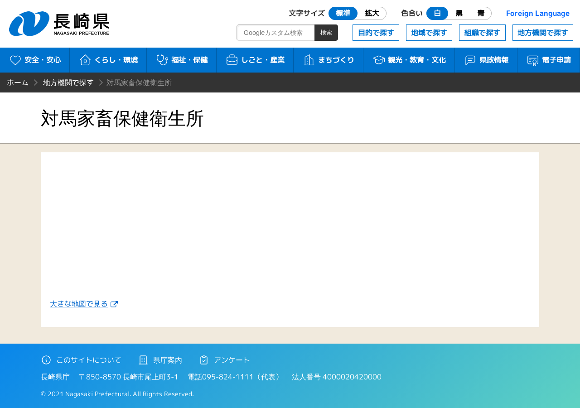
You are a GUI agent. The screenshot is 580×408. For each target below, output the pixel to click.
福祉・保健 (181, 60)
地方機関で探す (542, 33)
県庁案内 (160, 360)
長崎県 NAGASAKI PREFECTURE (60, 23)
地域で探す (429, 33)
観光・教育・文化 (409, 60)
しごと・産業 (255, 60)
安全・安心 (35, 60)
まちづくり (328, 60)
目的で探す (376, 33)
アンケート (224, 360)
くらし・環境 (108, 60)
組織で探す (482, 33)
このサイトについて (81, 360)
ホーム (18, 82)
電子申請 (548, 60)
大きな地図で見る (79, 304)
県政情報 (486, 60)
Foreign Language (538, 13)
